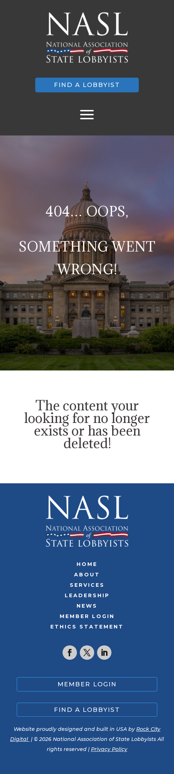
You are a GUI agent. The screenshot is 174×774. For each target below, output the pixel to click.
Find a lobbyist (87, 84)
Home (87, 564)
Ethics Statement (87, 626)
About (87, 574)
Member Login (87, 616)
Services (87, 585)
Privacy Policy (109, 749)
